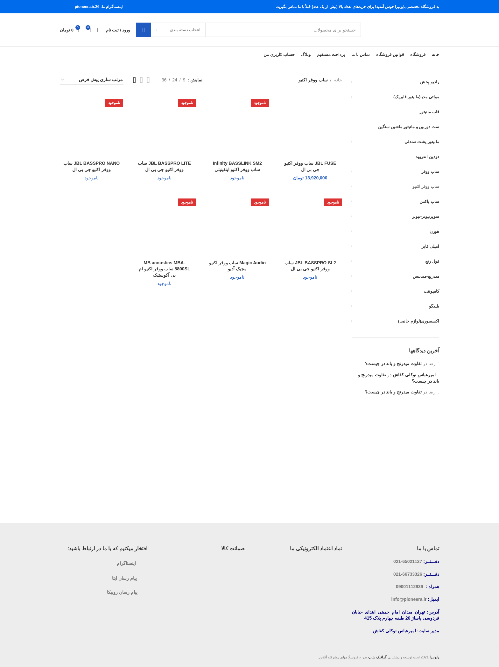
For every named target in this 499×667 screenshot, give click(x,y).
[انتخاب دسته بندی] (178, 30)
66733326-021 (407, 574)
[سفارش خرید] (91, 80)
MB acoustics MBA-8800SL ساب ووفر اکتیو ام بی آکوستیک (164, 269)
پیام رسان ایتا (124, 578)
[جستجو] (248, 30)
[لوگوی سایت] (403, 29)
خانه (338, 79)
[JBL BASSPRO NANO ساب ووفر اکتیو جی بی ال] (91, 125)
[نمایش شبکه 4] (134, 80)
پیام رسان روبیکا (122, 592)
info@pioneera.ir (409, 599)
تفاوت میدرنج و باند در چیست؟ (393, 363)
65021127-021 (407, 561)
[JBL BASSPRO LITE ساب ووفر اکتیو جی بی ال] (164, 125)
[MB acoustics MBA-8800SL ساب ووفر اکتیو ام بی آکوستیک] (164, 225)
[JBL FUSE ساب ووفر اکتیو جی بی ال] (310, 125)
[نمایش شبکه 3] (141, 80)
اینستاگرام (126, 563)
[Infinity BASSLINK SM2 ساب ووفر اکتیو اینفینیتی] (237, 125)
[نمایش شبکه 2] (148, 80)
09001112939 (409, 586)
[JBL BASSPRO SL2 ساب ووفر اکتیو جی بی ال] (310, 225)
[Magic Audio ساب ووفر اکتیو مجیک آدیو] (237, 225)
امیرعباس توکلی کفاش (414, 374)
